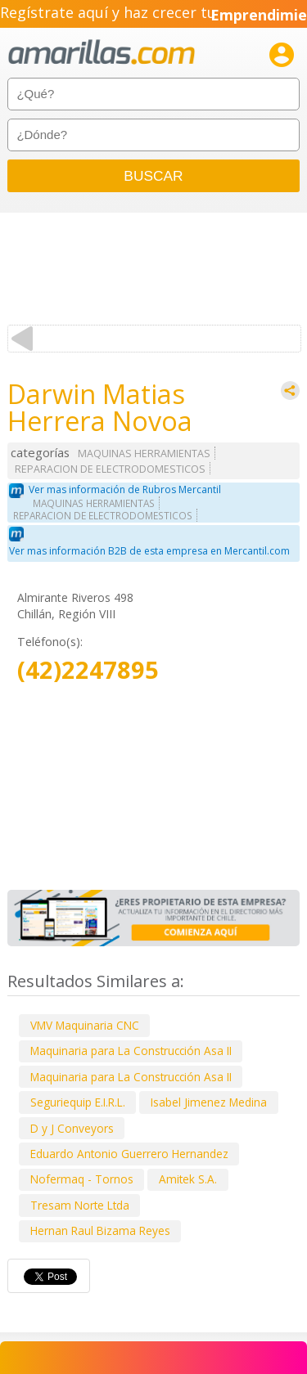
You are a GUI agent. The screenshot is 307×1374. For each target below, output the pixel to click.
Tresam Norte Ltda (79, 1205)
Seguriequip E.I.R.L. (77, 1102)
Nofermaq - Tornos (81, 1179)
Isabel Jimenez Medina (209, 1102)
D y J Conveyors (72, 1128)
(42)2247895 (88, 670)
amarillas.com (101, 53)
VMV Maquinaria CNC (84, 1025)
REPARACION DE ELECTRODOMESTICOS (110, 469)
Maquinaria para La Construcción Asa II (131, 1050)
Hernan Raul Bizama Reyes (100, 1230)
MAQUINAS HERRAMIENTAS (144, 453)
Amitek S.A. (188, 1179)
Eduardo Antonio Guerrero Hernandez (129, 1153)
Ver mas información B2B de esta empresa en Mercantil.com (149, 551)
